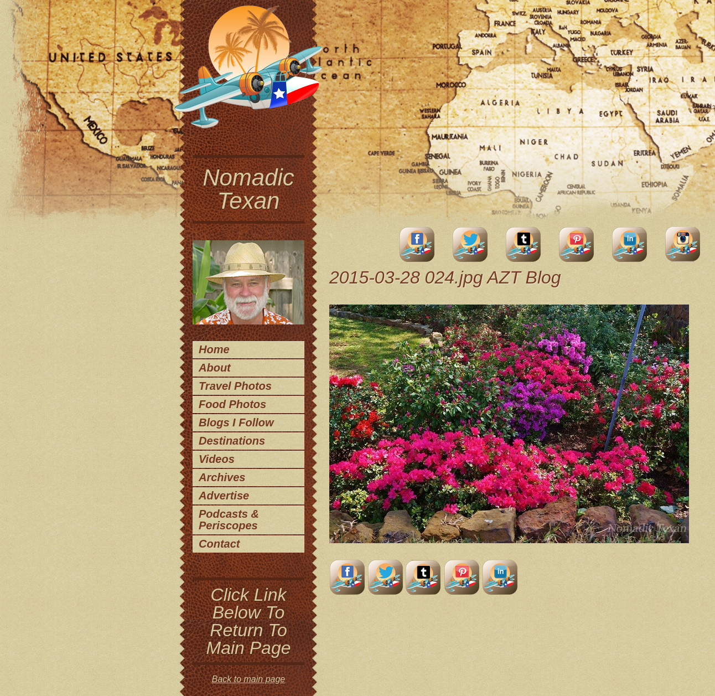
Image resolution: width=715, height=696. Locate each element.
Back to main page (249, 679)
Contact (219, 544)
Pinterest (576, 244)
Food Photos (232, 404)
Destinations (232, 441)
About (215, 368)
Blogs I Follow (236, 422)
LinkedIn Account (629, 244)
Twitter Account (470, 244)
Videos (217, 459)
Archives (222, 477)
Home (214, 349)
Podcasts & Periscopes (229, 520)
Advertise (224, 495)
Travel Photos (235, 386)
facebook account (417, 244)
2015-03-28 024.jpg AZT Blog (445, 277)
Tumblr (523, 244)
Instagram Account (683, 244)
